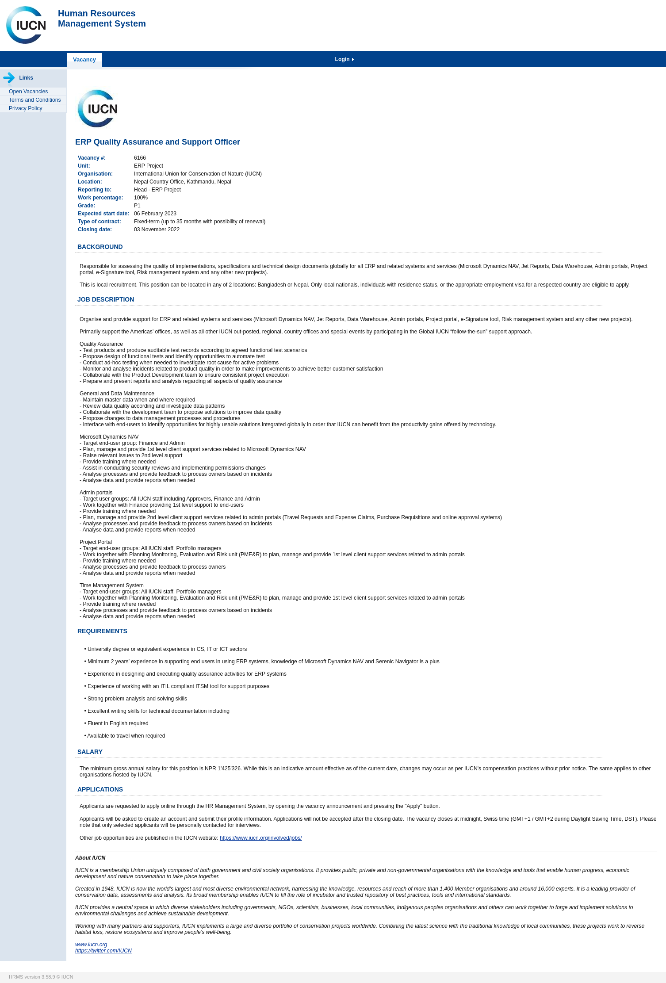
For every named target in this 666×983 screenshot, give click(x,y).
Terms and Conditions (35, 100)
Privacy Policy (25, 108)
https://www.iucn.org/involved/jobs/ (261, 838)
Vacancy (84, 59)
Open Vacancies (28, 91)
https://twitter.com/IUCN (103, 951)
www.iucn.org (91, 944)
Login (343, 59)
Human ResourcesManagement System (102, 18)
